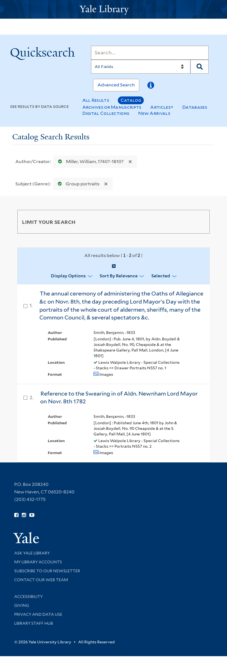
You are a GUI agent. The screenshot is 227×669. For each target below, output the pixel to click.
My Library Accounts (38, 562)
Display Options (68, 275)
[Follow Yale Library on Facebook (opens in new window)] (16, 515)
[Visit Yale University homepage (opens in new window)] (26, 536)
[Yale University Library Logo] (113, 9)
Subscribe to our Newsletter (47, 571)
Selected (160, 275)
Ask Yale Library (32, 553)
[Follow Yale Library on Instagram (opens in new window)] (24, 515)
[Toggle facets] (199, 221)
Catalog (131, 100)
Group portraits (77, 183)
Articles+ (161, 107)
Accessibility (28, 596)
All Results (95, 100)
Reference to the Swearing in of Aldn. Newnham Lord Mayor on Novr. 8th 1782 (119, 397)
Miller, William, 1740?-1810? (90, 161)
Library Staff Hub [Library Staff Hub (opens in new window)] (33, 623)
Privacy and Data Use (38, 614)
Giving (21, 605)
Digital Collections (106, 113)
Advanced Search (116, 85)
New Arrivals (154, 113)
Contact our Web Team (41, 580)
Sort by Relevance (119, 275)
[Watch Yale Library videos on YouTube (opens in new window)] (31, 515)
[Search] (150, 53)
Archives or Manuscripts (112, 107)
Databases (194, 107)
